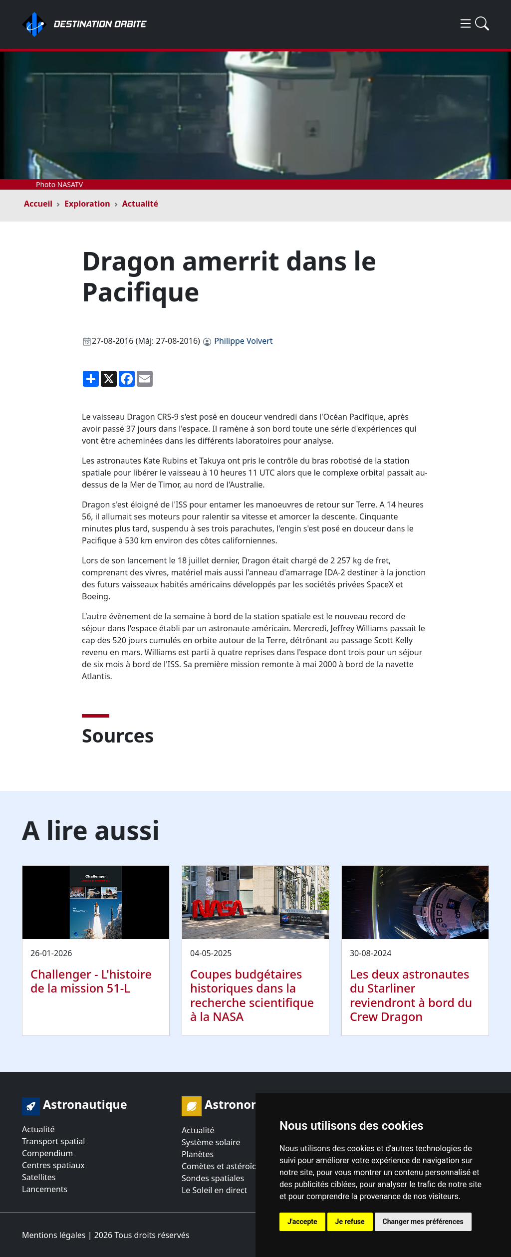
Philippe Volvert (243, 340)
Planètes (198, 1154)
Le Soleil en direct (214, 1190)
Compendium (47, 1153)
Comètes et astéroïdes (223, 1166)
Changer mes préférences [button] (423, 1222)
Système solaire (211, 1142)
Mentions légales (54, 1235)
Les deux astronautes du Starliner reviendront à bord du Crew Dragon (411, 995)
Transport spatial (53, 1141)
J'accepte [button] (302, 1222)
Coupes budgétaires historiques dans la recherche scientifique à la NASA (252, 995)
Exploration (87, 203)
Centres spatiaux (53, 1165)
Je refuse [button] (350, 1222)
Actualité (140, 203)
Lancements (44, 1189)
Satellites (38, 1177)
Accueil (38, 203)
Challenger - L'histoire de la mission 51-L (91, 981)
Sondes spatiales (213, 1178)
